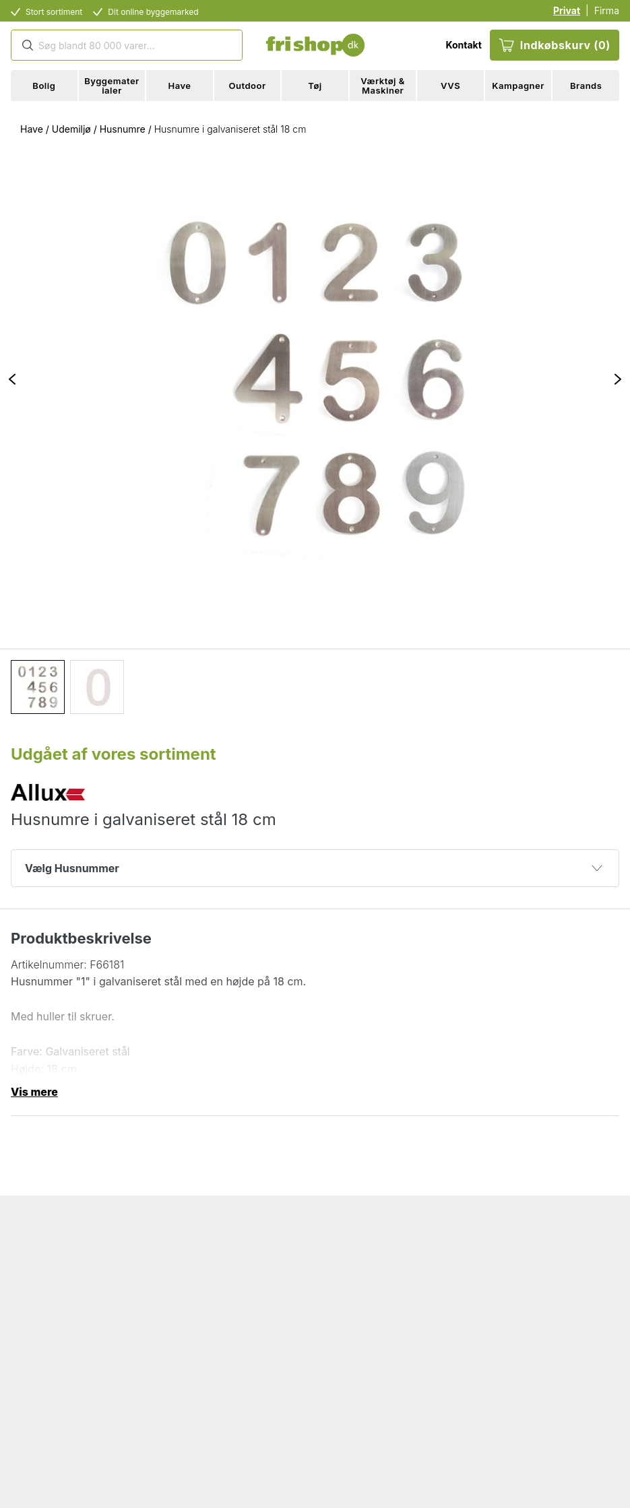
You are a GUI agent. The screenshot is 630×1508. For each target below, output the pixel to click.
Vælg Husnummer (313, 868)
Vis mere (34, 1092)
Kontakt (463, 45)
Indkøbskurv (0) (554, 45)
